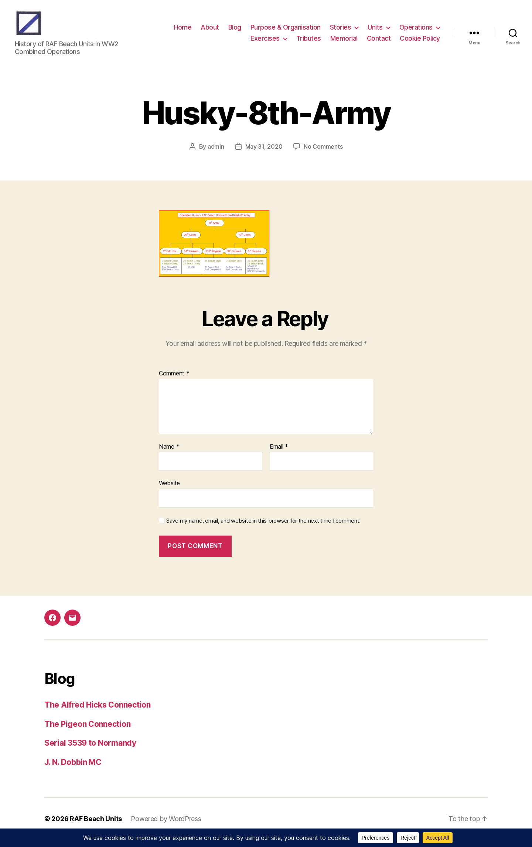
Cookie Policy (420, 42)
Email (279, 454)
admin (216, 154)
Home (182, 31)
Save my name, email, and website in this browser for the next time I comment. (263, 528)
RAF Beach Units (96, 826)
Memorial (344, 42)
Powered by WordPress (166, 826)
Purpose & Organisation (285, 31)
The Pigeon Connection (87, 731)
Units (375, 31)
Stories (340, 31)
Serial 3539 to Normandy (90, 750)
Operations (416, 31)
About (210, 31)
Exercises (265, 42)
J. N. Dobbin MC (73, 769)
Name (169, 454)
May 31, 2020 (264, 154)
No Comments (323, 154)
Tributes (308, 42)
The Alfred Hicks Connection (97, 712)
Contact (379, 42)
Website (169, 490)
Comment (174, 381)
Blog (234, 31)
